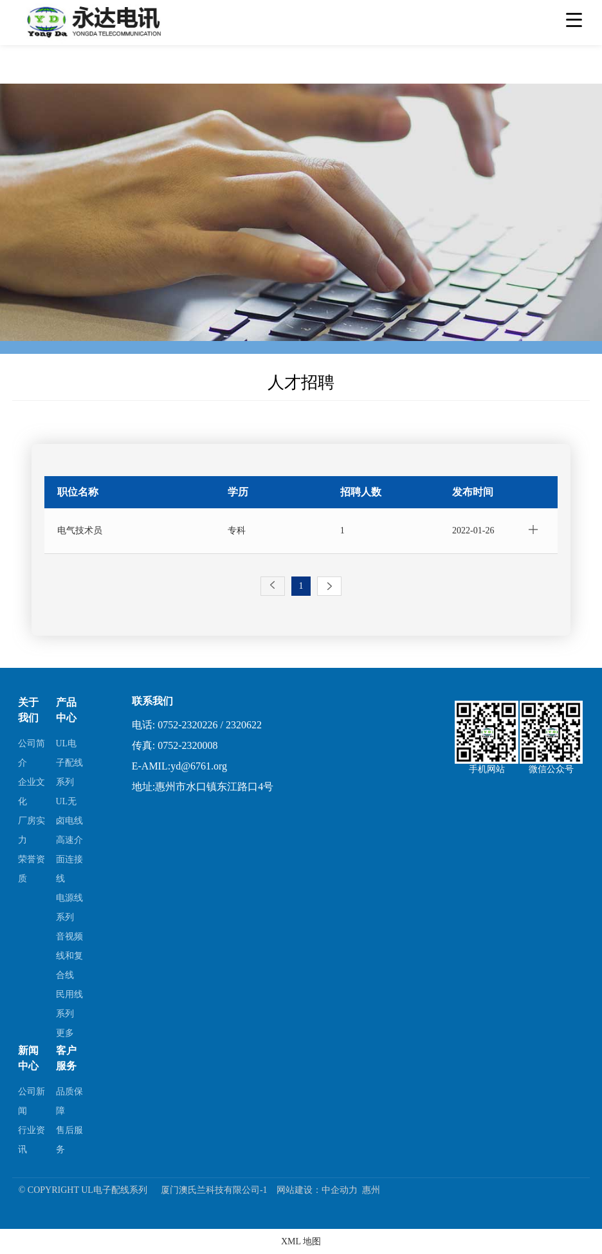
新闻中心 (28, 1057)
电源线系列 (69, 906)
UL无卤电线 (69, 810)
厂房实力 (31, 829)
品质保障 (69, 1099)
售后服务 (69, 1138)
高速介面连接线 (69, 858)
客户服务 (66, 1057)
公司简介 (31, 752)
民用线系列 (69, 1003)
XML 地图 (301, 1241)
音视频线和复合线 (69, 955)
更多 (65, 1032)
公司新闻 (31, 1099)
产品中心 (66, 710)
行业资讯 (31, 1138)
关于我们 (28, 710)
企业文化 (31, 791)
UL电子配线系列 (69, 762)
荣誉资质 (31, 868)
